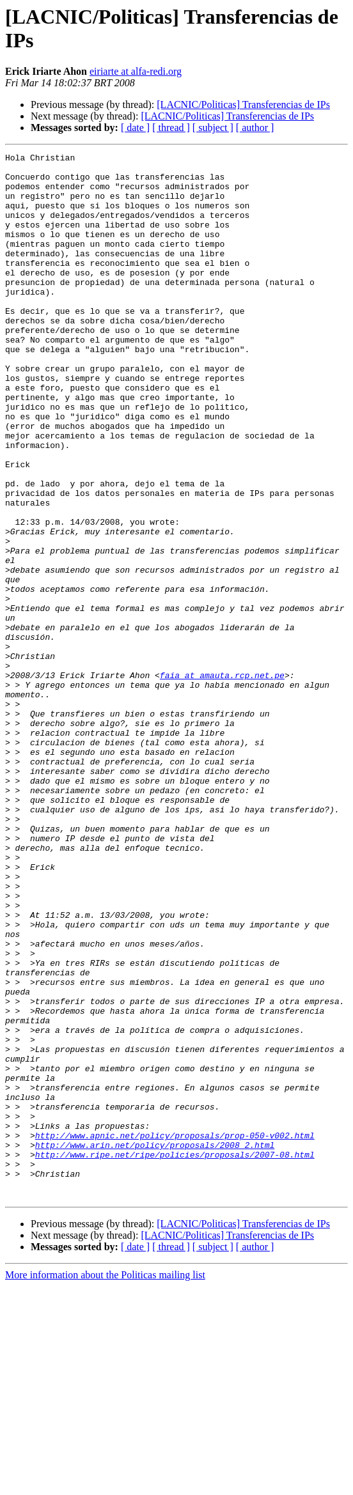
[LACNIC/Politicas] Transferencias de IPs (243, 104)
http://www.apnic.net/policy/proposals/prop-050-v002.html (175, 1332)
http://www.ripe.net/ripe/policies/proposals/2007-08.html (175, 1355)
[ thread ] (171, 127)
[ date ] (135, 127)
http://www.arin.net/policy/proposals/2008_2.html (154, 1344)
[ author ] (255, 127)
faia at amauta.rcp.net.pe (222, 780)
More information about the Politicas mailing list (105, 1483)
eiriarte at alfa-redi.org (136, 71)
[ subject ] (212, 127)
